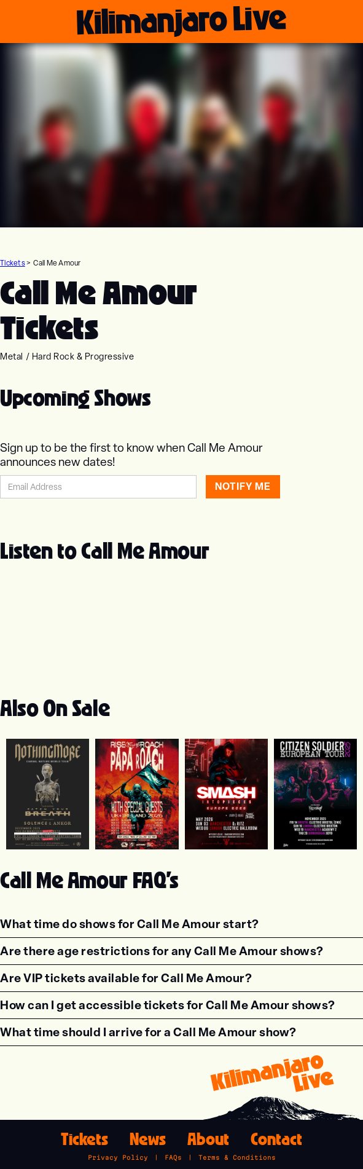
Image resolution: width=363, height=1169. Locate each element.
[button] (129, 924)
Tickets (12, 263)
